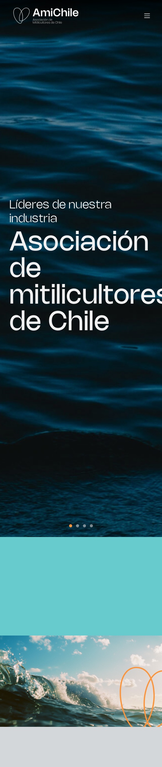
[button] (70, 525)
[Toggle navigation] (147, 15)
